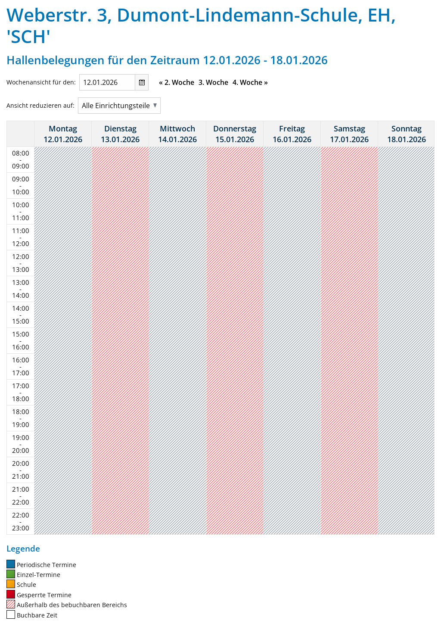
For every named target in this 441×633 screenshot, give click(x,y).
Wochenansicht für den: (41, 82)
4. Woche (250, 82)
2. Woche (176, 82)
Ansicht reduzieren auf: (40, 105)
